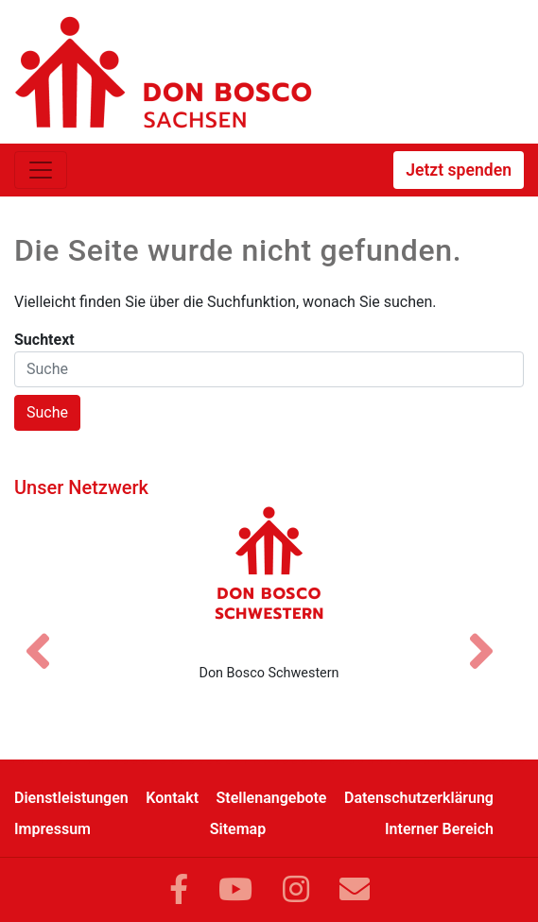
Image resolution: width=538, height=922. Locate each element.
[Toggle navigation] (40, 170)
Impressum (52, 829)
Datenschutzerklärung (419, 798)
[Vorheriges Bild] (47, 634)
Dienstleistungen (71, 798)
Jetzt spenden (459, 170)
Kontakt (172, 798)
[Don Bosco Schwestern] (269, 577)
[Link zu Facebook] (178, 890)
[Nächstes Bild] (490, 634)
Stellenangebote (272, 798)
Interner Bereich (439, 829)
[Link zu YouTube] (235, 890)
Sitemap (238, 829)
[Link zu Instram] (296, 890)
